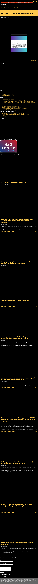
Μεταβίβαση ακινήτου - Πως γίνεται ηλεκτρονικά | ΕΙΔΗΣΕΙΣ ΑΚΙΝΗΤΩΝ (13, 113)
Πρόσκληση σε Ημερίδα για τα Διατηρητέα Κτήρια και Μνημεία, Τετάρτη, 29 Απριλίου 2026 (15, 114)
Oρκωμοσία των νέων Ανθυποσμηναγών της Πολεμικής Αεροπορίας (17, 543)
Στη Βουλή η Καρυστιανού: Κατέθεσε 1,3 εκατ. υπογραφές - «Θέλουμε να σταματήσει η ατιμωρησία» (18, 378)
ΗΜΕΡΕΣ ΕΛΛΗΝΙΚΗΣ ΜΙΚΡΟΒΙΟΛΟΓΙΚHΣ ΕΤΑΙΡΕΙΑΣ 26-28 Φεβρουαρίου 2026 (14, 108)
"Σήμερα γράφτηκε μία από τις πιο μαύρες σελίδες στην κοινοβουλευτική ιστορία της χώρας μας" (17, 262)
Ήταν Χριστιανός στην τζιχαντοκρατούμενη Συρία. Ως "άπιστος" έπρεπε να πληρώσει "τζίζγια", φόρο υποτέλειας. (18, 101)
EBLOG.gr (4, 4)
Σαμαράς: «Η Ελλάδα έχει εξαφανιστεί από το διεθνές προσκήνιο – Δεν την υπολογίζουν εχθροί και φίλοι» (17, 505)
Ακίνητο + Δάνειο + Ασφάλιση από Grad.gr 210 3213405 (9, 7)
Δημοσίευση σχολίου (11, 188)
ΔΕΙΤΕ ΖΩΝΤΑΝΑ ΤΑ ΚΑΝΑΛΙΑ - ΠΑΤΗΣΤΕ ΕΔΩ (13, 182)
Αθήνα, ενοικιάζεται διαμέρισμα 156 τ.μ (7, 92)
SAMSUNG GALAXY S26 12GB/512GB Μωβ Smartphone (11, 93)
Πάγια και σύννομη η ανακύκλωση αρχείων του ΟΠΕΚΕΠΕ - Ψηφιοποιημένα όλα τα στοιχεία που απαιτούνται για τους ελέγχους (18, 419)
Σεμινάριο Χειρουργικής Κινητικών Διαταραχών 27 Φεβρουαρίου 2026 (12, 107)
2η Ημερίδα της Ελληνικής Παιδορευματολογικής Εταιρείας (10, 106)
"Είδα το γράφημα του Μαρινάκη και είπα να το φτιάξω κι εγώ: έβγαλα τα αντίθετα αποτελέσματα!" (16, 100)
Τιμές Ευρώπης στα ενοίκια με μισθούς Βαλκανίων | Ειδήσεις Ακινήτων (12, 115)
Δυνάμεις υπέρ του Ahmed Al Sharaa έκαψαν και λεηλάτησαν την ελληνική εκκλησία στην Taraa (16, 98)
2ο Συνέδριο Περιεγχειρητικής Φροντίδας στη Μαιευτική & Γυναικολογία (12, 109)
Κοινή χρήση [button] (33, 60)
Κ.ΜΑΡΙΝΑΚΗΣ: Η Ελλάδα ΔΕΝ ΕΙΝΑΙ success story (10, 99)
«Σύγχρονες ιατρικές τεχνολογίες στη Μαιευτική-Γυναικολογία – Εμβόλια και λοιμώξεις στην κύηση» (16, 110)
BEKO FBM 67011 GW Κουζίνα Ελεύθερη (8, 95)
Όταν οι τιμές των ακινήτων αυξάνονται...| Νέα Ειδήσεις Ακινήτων (11, 116)
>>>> (36, 188)
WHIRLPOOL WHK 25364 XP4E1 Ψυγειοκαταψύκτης (10, 94)
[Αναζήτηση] (33, 1)
